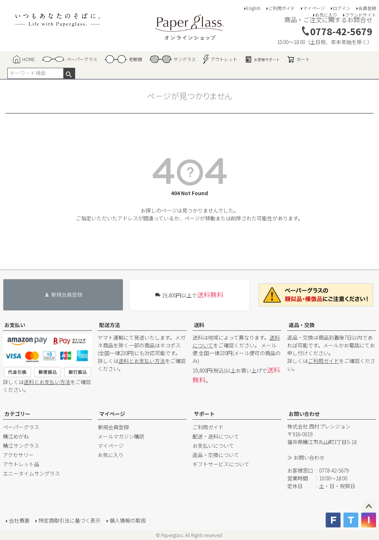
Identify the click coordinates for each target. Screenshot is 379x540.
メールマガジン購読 (121, 436)
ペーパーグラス (21, 427)
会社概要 (19, 520)
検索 (69, 73)
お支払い (14, 325)
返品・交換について (215, 455)
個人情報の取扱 (128, 520)
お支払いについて (213, 445)
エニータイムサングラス (31, 473)
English (253, 8)
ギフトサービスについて (220, 464)
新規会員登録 (113, 427)
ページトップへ (369, 507)
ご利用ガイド (281, 8)
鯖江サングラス (21, 445)
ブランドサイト (360, 14)
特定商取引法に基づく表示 (69, 520)
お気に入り (326, 14)
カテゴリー (17, 413)
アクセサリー (18, 455)
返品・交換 (302, 325)
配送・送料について (215, 436)
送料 (199, 325)
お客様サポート (262, 59)
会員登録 (367, 8)
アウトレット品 (21, 464)
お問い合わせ (304, 413)
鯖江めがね (16, 436)
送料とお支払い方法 (47, 382)
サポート (204, 413)
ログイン (342, 8)
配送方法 (109, 325)
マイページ (314, 8)
